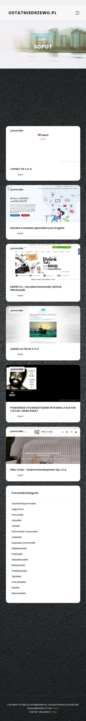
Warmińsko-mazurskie (24, 531)
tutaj (56, 708)
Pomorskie (42, 36)
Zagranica (17, 509)
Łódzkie (16, 525)
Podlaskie (17, 554)
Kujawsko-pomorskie (23, 542)
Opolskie (16, 576)
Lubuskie (16, 520)
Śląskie (15, 587)
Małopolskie (18, 565)
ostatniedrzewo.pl (32, 13)
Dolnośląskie (19, 582)
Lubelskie (17, 537)
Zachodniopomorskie (24, 503)
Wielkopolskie (19, 548)
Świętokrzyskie (20, 559)
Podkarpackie (19, 570)
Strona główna (42, 34)
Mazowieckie (19, 593)
